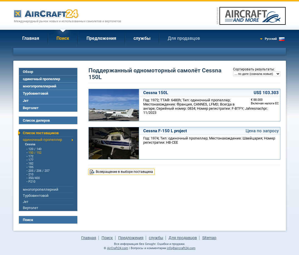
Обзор (28, 72)
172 (30, 156)
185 (30, 167)
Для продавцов (184, 38)
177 (30, 160)
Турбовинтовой (35, 93)
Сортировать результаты (253, 69)
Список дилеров (36, 120)
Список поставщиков (41, 133)
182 (30, 163)
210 (30, 174)
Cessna (30, 144)
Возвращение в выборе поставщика (124, 172)
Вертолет (31, 108)
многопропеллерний (39, 86)
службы (142, 38)
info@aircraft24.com (181, 248)
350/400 (34, 178)
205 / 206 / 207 (39, 171)
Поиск (62, 38)
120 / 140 (34, 149)
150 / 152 (34, 153)
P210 (31, 181)
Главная (30, 38)
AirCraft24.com (117, 248)
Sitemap (209, 238)
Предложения (101, 38)
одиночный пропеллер (41, 79)
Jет (26, 101)
